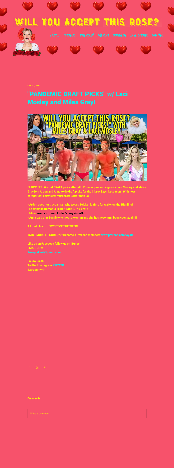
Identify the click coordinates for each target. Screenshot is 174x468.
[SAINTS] (158, 35)
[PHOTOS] (70, 35)
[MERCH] (103, 35)
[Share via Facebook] (29, 367)
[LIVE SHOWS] (139, 35)
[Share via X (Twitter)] (36, 367)
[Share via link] (44, 367)
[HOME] (55, 35)
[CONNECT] (120, 35)
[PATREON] (86, 35)
